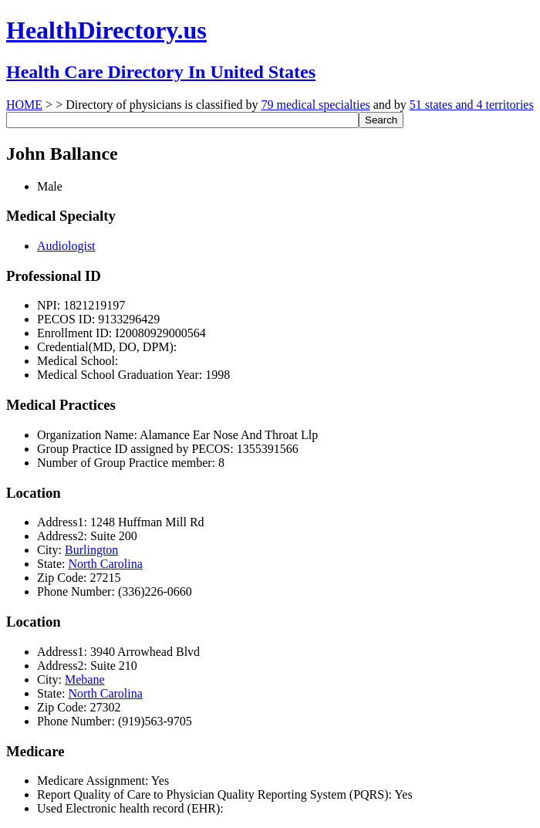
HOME (24, 104)
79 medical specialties (315, 104)
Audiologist (66, 245)
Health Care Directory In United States (161, 72)
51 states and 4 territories (472, 104)
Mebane (85, 679)
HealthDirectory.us (106, 30)
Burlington (91, 549)
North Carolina (105, 563)
